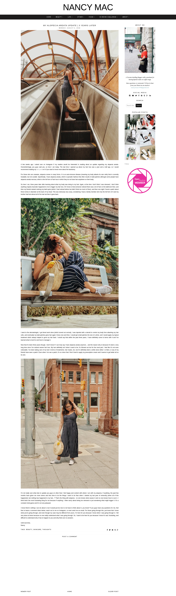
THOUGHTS (46, 529)
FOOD (92, 17)
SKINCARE (37, 529)
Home (69, 591)
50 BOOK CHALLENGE (109, 17)
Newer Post (26, 591)
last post (39, 169)
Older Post (113, 591)
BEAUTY (59, 17)
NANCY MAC (88, 7)
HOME (49, 17)
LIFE (70, 17)
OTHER (80, 17)
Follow (127, 164)
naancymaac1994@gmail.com (140, 87)
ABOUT (125, 17)
